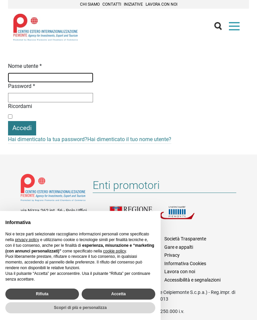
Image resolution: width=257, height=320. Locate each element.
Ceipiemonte (45, 27)
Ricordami (20, 106)
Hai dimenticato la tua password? (47, 139)
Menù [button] (235, 27)
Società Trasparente (185, 238)
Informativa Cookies (185, 263)
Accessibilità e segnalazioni (192, 280)
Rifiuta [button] (42, 294)
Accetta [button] (118, 294)
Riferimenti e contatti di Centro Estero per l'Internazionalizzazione (53, 189)
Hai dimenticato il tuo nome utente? (129, 139)
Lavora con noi (161, 4)
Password (21, 86)
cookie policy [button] (114, 251)
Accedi (22, 128)
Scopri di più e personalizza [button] (80, 307)
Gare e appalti (178, 247)
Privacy (172, 255)
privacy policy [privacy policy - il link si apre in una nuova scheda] (27, 239)
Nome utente (25, 66)
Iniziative (133, 4)
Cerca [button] (221, 27)
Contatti (111, 4)
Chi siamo (90, 4)
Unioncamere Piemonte (185, 216)
